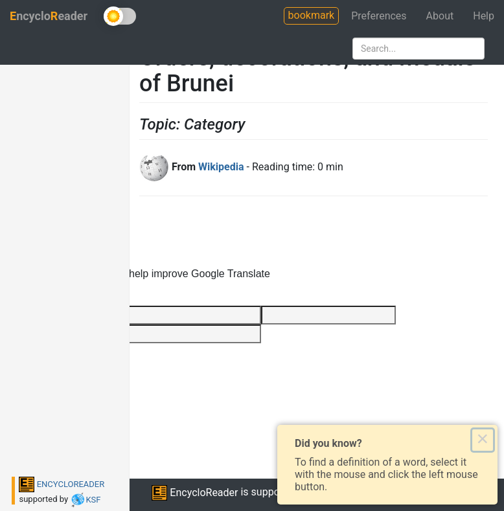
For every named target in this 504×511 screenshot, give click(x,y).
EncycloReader (195, 492)
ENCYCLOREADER (61, 484)
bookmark (311, 15)
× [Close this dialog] (482, 439)
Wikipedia (221, 167)
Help (483, 16)
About (440, 16)
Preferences (378, 16)
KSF (85, 500)
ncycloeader (48, 16)
